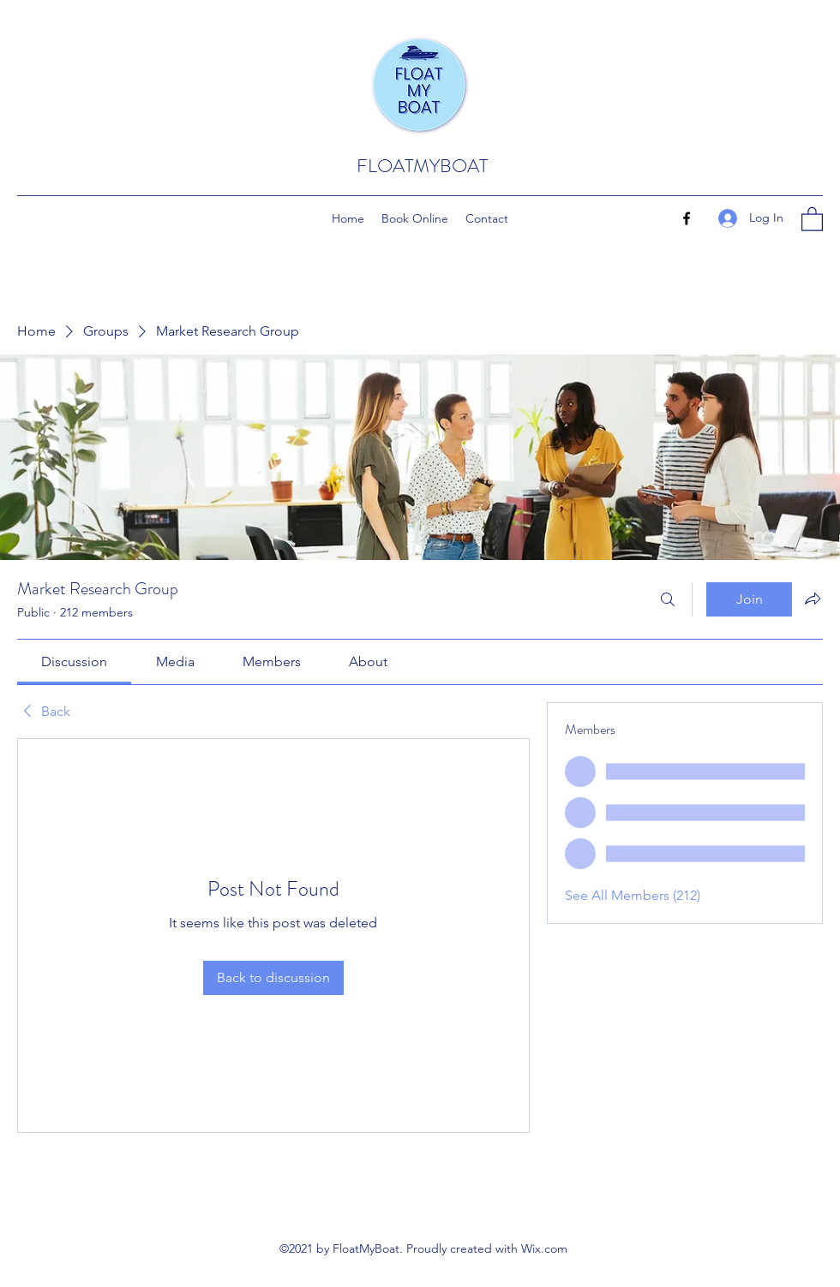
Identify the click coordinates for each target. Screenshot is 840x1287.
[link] (74, 661)
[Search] (667, 599)
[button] (812, 218)
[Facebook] (686, 218)
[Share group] (812, 598)
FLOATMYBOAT (422, 165)
